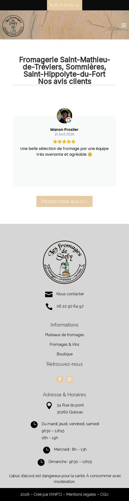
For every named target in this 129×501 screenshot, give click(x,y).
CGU (104, 494)
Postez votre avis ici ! (64, 201)
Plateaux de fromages (64, 335)
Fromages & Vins (64, 344)
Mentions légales (81, 494)
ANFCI (56, 494)
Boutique (65, 354)
